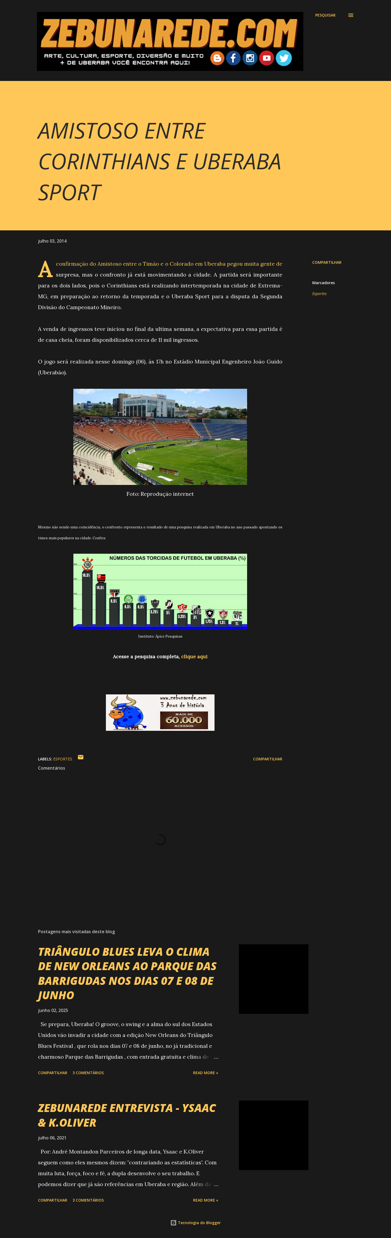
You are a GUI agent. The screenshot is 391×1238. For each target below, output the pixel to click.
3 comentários (88, 1072)
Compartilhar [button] (327, 262)
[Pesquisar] (325, 15)
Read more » (205, 1072)
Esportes (319, 293)
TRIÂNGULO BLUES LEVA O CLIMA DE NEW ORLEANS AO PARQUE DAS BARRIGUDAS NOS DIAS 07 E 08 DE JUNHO (127, 973)
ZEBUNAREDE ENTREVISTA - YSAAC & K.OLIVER (127, 1115)
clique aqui (194, 656)
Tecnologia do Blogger (195, 1222)
